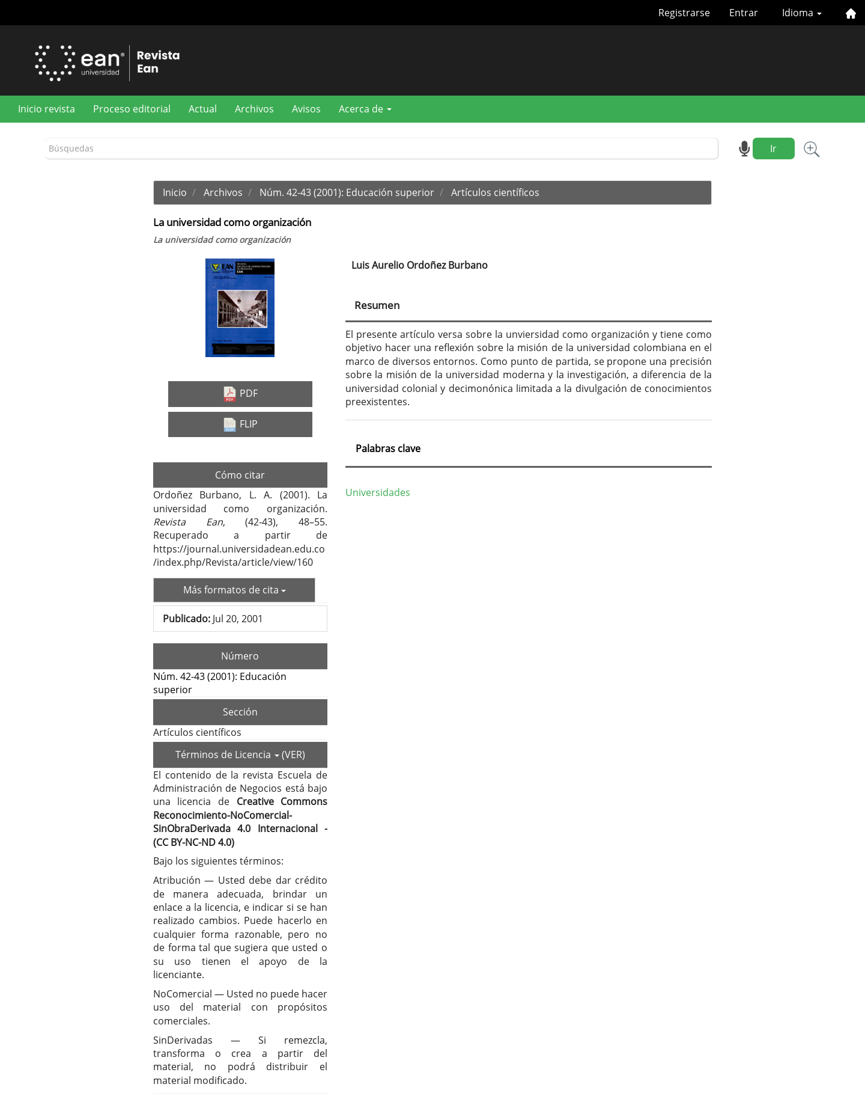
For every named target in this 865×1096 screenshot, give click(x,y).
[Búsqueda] (381, 149)
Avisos (306, 108)
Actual (203, 108)
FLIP (240, 424)
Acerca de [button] (365, 108)
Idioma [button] (802, 12)
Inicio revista (46, 108)
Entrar (743, 12)
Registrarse (684, 12)
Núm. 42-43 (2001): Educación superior (347, 192)
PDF (240, 394)
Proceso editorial (132, 108)
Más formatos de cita (234, 589)
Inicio (175, 192)
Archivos (254, 108)
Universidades (377, 492)
